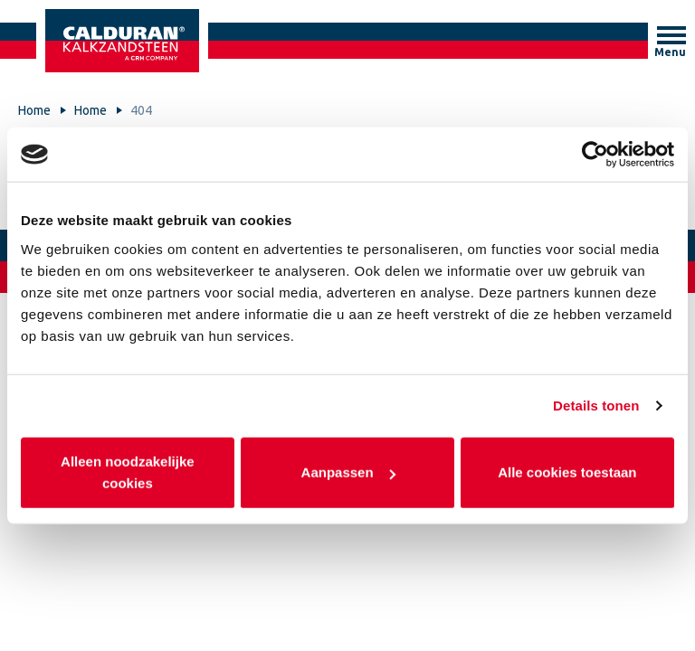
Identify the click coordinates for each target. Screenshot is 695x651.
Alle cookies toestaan (567, 471)
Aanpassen (348, 471)
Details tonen (596, 405)
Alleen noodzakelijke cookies (128, 471)
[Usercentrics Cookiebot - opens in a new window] (595, 154)
